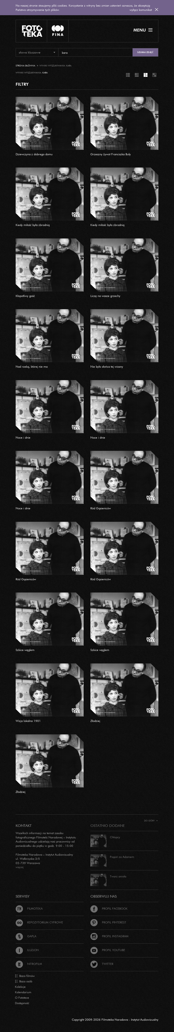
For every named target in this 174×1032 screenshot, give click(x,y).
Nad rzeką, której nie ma (32, 366)
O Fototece (22, 997)
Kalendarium (23, 992)
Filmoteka (29, 908)
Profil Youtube (107, 950)
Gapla (26, 936)
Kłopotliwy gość (25, 296)
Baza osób (23, 981)
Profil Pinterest (108, 922)
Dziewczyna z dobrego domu (34, 154)
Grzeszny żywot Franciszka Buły (110, 154)
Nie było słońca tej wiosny (106, 366)
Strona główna (25, 65)
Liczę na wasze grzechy (105, 296)
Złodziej (95, 721)
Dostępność (22, 1003)
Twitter (101, 964)
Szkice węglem (25, 650)
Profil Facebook (109, 908)
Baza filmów (25, 976)
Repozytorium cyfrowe (39, 922)
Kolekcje (20, 986)
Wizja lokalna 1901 (28, 721)
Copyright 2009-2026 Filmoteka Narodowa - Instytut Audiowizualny (115, 1019)
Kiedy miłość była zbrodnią (33, 225)
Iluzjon (27, 950)
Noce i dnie (23, 437)
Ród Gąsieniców (100, 508)
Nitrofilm (29, 964)
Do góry (151, 820)
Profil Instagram (109, 936)
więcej (20, 867)
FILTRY (22, 84)
